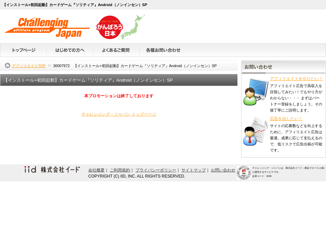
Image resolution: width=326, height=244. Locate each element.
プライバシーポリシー (155, 170)
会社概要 (96, 170)
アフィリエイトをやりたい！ (296, 78)
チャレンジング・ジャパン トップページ (119, 114)
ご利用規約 (120, 170)
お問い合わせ (223, 170)
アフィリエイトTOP (29, 66)
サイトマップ (193, 170)
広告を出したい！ (286, 118)
